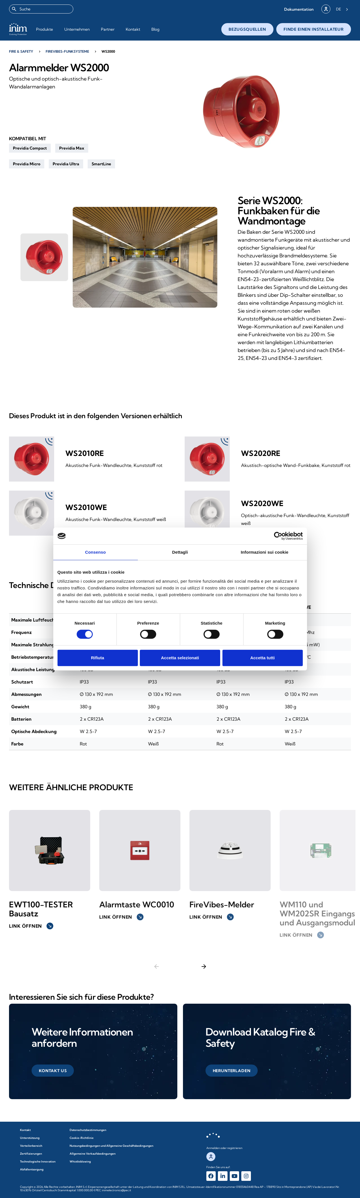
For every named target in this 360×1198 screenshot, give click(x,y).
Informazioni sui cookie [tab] (264, 552)
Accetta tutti (262, 657)
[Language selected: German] (342, 9)
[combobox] (41, 9)
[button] (299, 9)
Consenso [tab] (95, 552)
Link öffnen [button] (31, 926)
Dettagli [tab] (180, 552)
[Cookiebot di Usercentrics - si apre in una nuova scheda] (278, 536)
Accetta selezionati (180, 657)
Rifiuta (97, 657)
